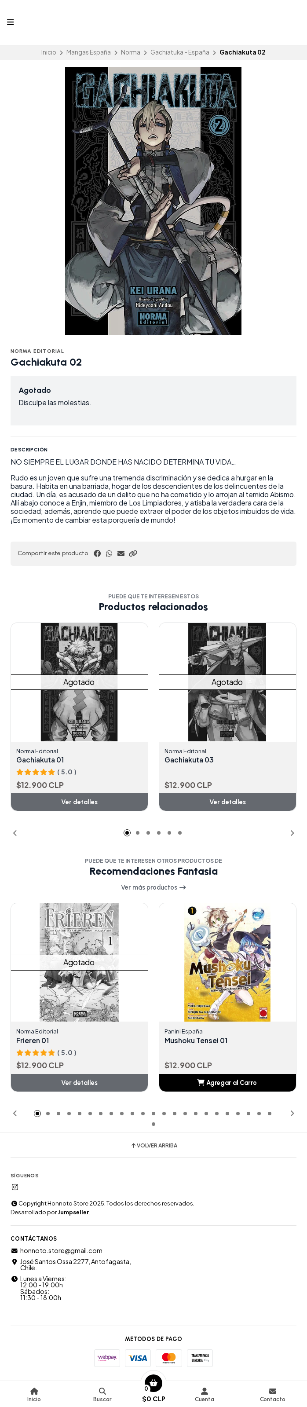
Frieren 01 (33, 1040)
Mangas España (88, 52)
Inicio (48, 52)
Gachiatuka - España (179, 52)
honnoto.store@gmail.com (56, 1251)
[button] (132, 553)
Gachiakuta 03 (190, 759)
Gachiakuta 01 (41, 759)
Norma (130, 52)
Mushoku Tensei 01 (197, 1040)
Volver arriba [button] (153, 1145)
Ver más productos (153, 887)
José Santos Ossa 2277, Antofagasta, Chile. (71, 1264)
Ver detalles (79, 802)
